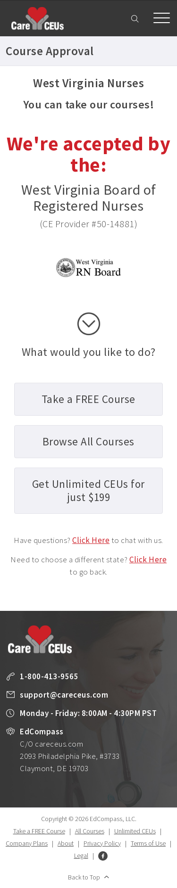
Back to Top (84, 877)
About (66, 843)
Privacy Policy (102, 843)
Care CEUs (37, 18)
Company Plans (27, 843)
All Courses (89, 831)
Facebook (103, 856)
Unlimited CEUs (135, 831)
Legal (81, 855)
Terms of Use (148, 843)
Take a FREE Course (39, 831)
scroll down (89, 324)
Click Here (91, 540)
